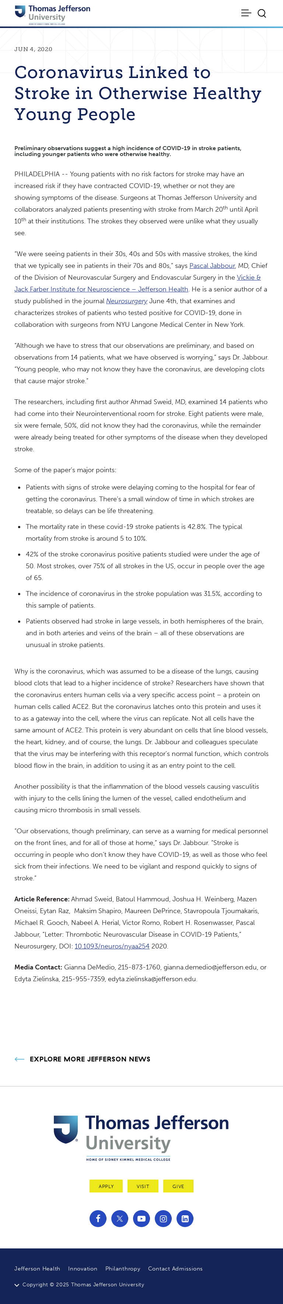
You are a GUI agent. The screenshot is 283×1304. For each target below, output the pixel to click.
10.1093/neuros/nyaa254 (112, 946)
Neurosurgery (126, 301)
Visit (143, 1186)
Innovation (83, 1268)
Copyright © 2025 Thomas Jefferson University (83, 1285)
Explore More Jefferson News (90, 1059)
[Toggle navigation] (247, 13)
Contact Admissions (175, 1268)
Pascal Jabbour (212, 266)
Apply (106, 1186)
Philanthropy (122, 1268)
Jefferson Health (37, 1268)
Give (178, 1186)
